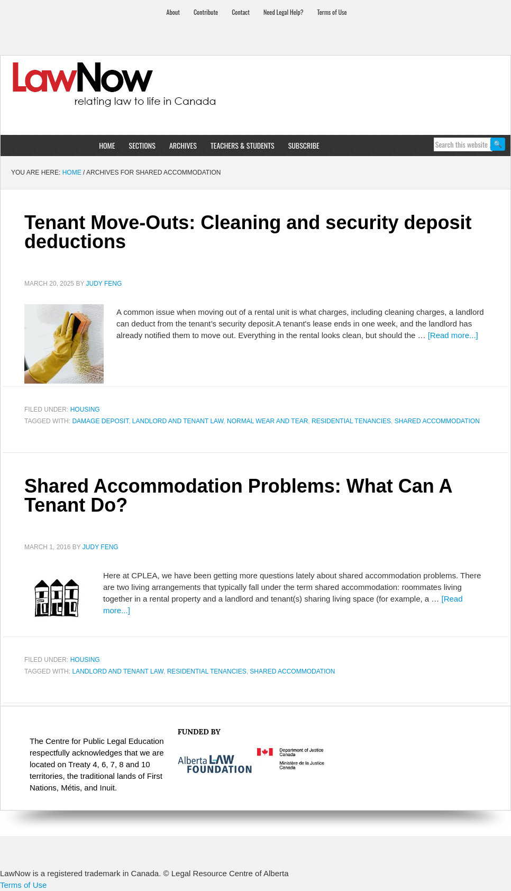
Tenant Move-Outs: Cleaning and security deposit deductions (247, 232)
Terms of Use (23, 884)
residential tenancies (351, 421)
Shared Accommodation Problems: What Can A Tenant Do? (238, 495)
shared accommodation (437, 421)
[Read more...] (453, 335)
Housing (85, 409)
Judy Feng (104, 283)
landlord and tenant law (178, 421)
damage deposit (100, 421)
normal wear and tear (267, 421)
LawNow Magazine (255, 92)
